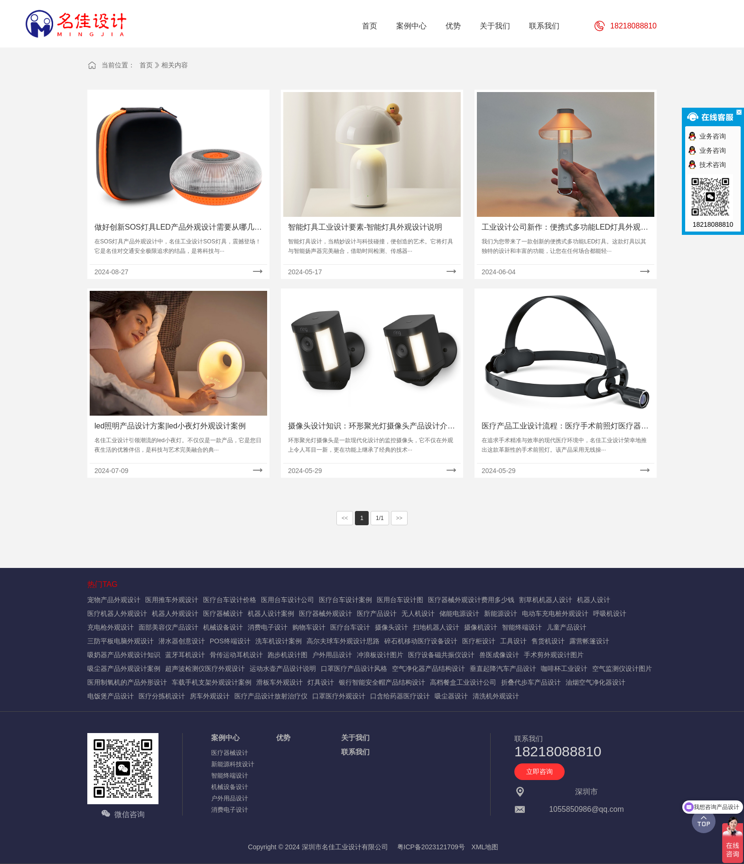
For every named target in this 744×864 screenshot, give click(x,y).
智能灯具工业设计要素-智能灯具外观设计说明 (365, 227)
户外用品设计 (332, 655)
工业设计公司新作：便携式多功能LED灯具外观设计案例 (565, 228)
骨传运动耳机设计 (236, 655)
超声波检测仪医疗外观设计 (205, 668)
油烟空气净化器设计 (595, 682)
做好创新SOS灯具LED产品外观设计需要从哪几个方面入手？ (178, 228)
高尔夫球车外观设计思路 (343, 641)
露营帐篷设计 (589, 641)
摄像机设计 (480, 627)
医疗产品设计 (377, 613)
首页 (146, 65)
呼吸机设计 (609, 613)
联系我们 (355, 752)
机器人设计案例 (271, 613)
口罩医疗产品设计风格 (354, 668)
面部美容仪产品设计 (168, 627)
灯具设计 (320, 682)
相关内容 (174, 65)
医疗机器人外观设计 (117, 613)
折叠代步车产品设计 (531, 682)
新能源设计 (500, 613)
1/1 (380, 518)
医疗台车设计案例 (345, 600)
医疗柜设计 (478, 641)
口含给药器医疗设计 (400, 696)
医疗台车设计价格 (229, 600)
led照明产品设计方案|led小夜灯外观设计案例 (170, 426)
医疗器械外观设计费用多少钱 (471, 600)
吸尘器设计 (451, 696)
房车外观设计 (210, 696)
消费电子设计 (268, 627)
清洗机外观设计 (496, 696)
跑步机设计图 (287, 655)
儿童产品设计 (566, 627)
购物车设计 (309, 627)
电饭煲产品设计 (110, 696)
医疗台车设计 (350, 627)
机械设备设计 (223, 627)
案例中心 (225, 738)
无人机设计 (418, 613)
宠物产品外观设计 (113, 600)
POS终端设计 (230, 641)
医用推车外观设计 (171, 600)
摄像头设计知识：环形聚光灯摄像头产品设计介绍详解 (371, 427)
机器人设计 (593, 600)
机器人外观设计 (175, 613)
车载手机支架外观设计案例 (211, 682)
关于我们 (355, 738)
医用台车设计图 (400, 600)
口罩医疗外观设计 (338, 696)
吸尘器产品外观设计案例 (123, 668)
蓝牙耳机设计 (185, 655)
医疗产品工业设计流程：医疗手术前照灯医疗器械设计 (565, 427)
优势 (283, 738)
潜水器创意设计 (181, 641)
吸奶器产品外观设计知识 (123, 655)
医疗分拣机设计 (162, 696)
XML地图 (485, 847)
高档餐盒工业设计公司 (463, 682)
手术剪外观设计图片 (554, 655)
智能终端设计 (522, 627)
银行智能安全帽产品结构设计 (382, 682)
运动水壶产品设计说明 (283, 668)
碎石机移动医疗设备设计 (420, 641)
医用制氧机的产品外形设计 (127, 682)
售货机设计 (548, 641)
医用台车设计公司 (287, 600)
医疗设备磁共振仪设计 (441, 655)
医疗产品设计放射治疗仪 (270, 696)
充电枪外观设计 (110, 627)
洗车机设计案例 (278, 641)
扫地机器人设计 (436, 627)
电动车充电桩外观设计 (555, 613)
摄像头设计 (391, 627)
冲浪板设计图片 (380, 655)
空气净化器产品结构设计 (428, 668)
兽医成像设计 (499, 655)
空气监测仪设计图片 (622, 668)
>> (399, 518)
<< (345, 518)
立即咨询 (539, 771)
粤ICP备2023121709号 (431, 847)
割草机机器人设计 (545, 600)
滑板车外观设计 (279, 682)
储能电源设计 (459, 613)
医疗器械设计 (223, 613)
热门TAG (102, 584)
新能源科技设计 (232, 764)
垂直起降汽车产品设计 (503, 668)
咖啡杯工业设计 (564, 668)
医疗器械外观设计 (325, 613)
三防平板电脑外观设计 (120, 641)
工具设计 (513, 641)
